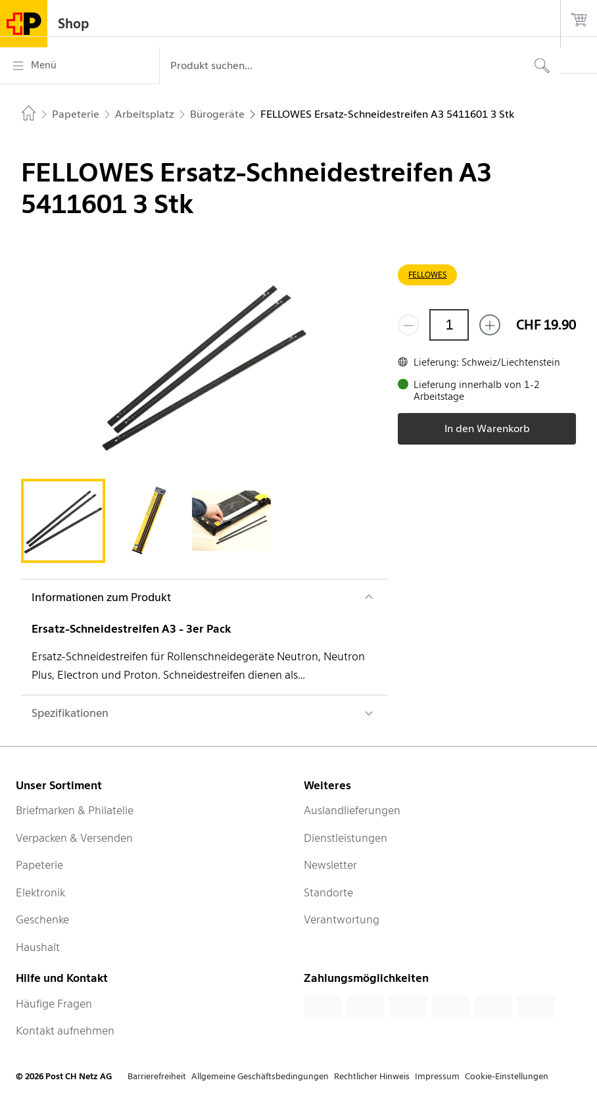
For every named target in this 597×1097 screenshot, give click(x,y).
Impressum (437, 1076)
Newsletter (330, 864)
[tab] (63, 521)
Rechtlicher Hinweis (372, 1076)
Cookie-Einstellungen (506, 1076)
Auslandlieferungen (352, 810)
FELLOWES (427, 275)
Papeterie (39, 864)
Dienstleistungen (345, 837)
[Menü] (79, 65)
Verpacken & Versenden (74, 837)
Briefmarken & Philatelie (74, 810)
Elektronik (40, 892)
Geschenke (42, 919)
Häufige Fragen (54, 1003)
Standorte (328, 892)
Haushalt (38, 947)
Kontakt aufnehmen (65, 1030)
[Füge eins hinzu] (489, 324)
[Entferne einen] (408, 324)
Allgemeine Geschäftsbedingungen (260, 1076)
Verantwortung (341, 919)
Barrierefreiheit (157, 1076)
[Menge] (449, 325)
